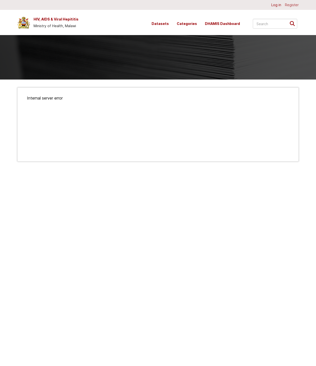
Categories (187, 23)
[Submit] (294, 23)
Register (292, 5)
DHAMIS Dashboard (222, 23)
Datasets (160, 23)
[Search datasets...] (275, 24)
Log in (276, 5)
